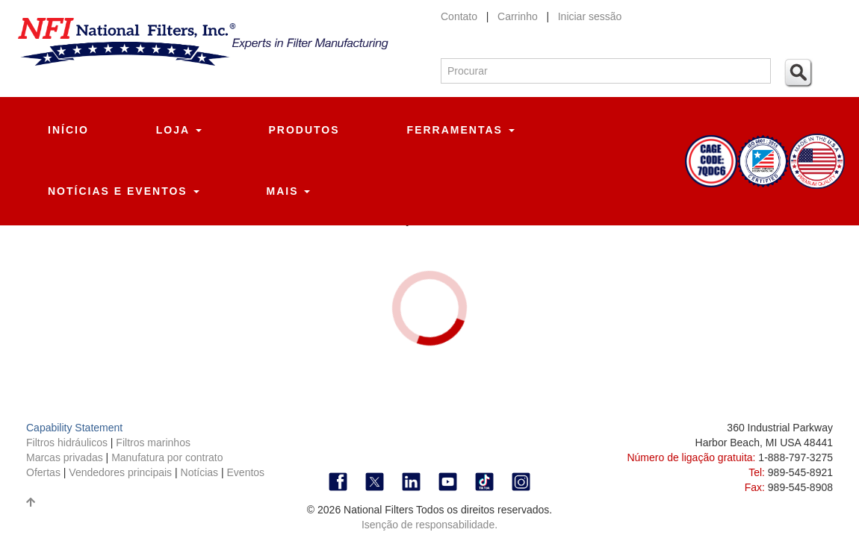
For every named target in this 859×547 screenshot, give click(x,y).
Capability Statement (74, 428)
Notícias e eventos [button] (123, 191)
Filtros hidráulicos (68, 442)
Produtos (304, 130)
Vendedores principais (122, 472)
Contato (459, 16)
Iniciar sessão (590, 16)
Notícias (200, 472)
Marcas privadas (66, 457)
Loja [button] (179, 130)
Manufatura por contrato (167, 457)
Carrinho (519, 16)
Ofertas (44, 472)
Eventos (246, 472)
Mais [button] (289, 191)
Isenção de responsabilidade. (429, 525)
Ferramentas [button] (461, 130)
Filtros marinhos (153, 442)
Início (68, 130)
